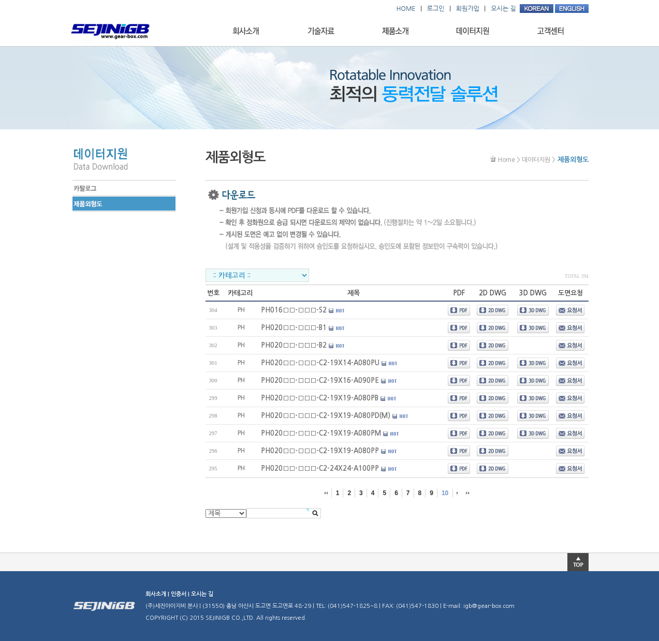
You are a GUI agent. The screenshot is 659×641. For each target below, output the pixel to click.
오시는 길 (202, 594)
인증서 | (181, 594)
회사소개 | (158, 594)
